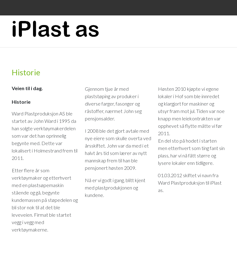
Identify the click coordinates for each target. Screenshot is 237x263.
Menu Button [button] (219, 26)
